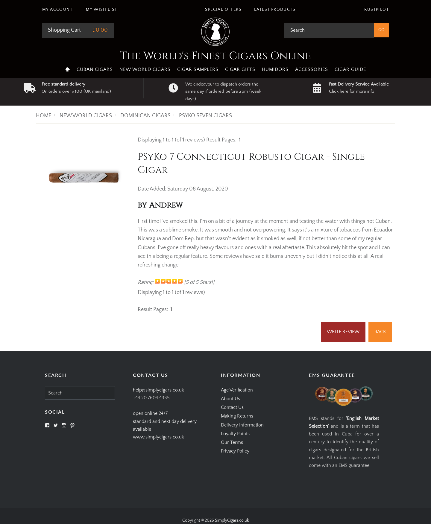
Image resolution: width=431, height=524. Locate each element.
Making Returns (237, 416)
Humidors (275, 69)
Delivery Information (242, 425)
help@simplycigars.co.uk (158, 390)
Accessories (311, 69)
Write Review (343, 331)
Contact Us (232, 407)
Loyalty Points (235, 433)
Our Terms (232, 442)
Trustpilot (375, 9)
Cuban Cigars (95, 69)
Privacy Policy (235, 451)
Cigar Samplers (197, 69)
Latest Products (274, 9)
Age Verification (237, 390)
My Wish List (101, 9)
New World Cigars (145, 69)
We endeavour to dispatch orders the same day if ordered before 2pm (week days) (223, 91)
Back (380, 331)
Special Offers (223, 9)
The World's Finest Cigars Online (215, 56)
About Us (230, 398)
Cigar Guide (350, 69)
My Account (57, 9)
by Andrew (160, 205)
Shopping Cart (64, 30)
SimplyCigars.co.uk (232, 520)
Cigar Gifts (240, 69)
